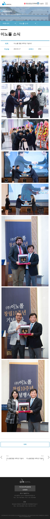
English (42, 3)
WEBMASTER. (27, 516)
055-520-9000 (20, 506)
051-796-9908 (32, 497)
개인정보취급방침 (25, 487)
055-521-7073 (32, 506)
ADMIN (24, 490)
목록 (25, 444)
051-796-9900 (20, 497)
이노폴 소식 (23, 23)
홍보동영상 (29, 3)
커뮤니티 (6, 23)
